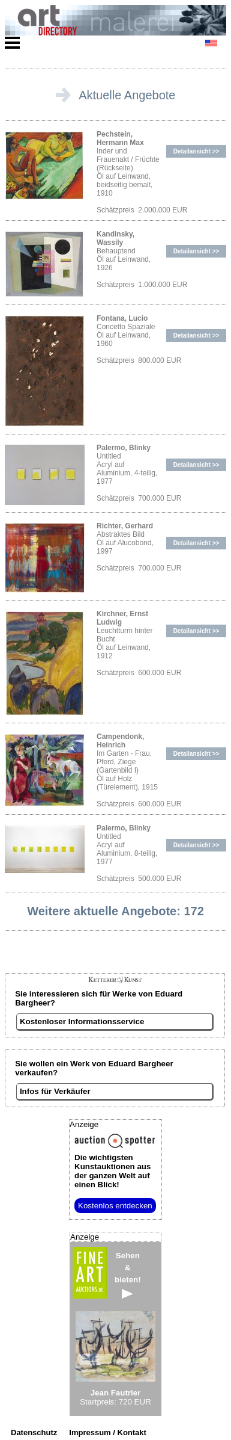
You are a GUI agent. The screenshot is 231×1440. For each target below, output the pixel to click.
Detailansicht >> (196, 151)
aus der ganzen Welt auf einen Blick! (112, 1171)
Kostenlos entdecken (115, 1205)
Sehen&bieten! (128, 1275)
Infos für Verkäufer (55, 1091)
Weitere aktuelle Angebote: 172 (115, 911)
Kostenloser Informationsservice (82, 1021)
